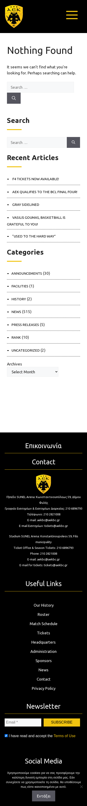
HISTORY (18, 299)
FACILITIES (19, 286)
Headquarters (43, 642)
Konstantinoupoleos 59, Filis (59, 536)
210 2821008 (51, 514)
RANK (16, 337)
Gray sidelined (25, 205)
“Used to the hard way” (34, 236)
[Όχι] (81, 786)
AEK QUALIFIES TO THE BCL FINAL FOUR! (44, 192)
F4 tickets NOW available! (35, 179)
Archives (14, 364)
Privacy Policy (43, 688)
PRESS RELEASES (25, 325)
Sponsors (43, 660)
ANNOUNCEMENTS (26, 273)
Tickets (43, 633)
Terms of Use (64, 736)
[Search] (14, 98)
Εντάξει (43, 796)
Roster (43, 614)
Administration (43, 651)
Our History (44, 605)
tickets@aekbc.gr (56, 525)
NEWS (16, 312)
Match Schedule (44, 623)
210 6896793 (73, 508)
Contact (44, 679)
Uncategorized (25, 350)
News (43, 670)
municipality (43, 542)
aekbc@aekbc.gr (48, 520)
